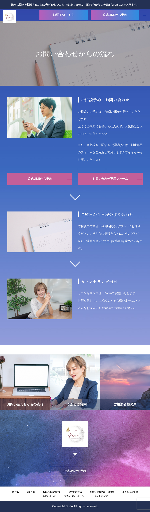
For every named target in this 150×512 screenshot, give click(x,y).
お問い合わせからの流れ (102, 492)
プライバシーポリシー (75, 496)
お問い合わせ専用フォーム (110, 178)
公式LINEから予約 (115, 14)
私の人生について (51, 492)
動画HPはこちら (63, 14)
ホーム (15, 492)
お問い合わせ (49, 496)
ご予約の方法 (75, 492)
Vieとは (31, 492)
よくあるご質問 (130, 492)
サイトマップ (100, 496)
